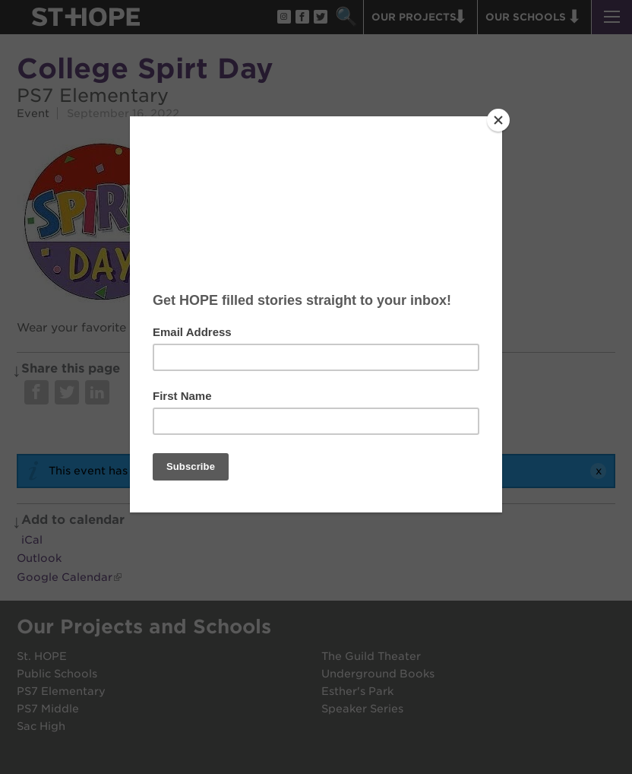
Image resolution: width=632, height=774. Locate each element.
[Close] (498, 120)
